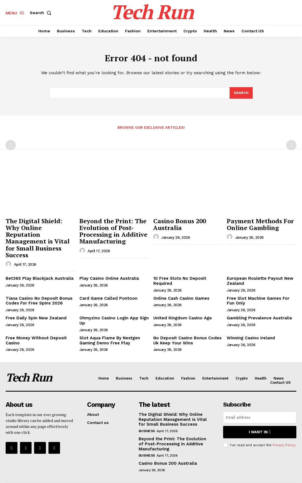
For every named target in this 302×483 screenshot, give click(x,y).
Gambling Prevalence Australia (258, 301)
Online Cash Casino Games (180, 282)
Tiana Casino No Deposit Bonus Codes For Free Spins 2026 (37, 284)
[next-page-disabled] (291, 147)
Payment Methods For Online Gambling (256, 224)
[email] (259, 399)
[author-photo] (9, 248)
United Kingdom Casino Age (181, 301)
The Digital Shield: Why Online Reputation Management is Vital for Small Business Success (39, 230)
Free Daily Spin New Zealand (34, 301)
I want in (260, 413)
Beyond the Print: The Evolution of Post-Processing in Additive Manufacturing (109, 230)
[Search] (241, 94)
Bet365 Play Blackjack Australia (37, 262)
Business (147, 412)
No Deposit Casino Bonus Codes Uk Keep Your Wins (185, 323)
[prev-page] (11, 147)
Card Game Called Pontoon (106, 282)
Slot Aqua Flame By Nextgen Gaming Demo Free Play (108, 323)
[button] (42, 13)
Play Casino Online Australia (107, 262)
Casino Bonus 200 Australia (176, 224)
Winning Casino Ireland (250, 320)
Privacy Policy (284, 426)
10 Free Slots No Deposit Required (187, 262)
